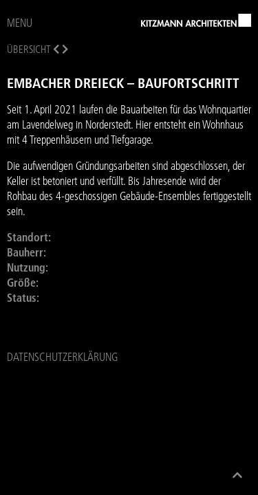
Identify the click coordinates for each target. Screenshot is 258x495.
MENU (19, 23)
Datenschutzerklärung (62, 357)
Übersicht (28, 49)
